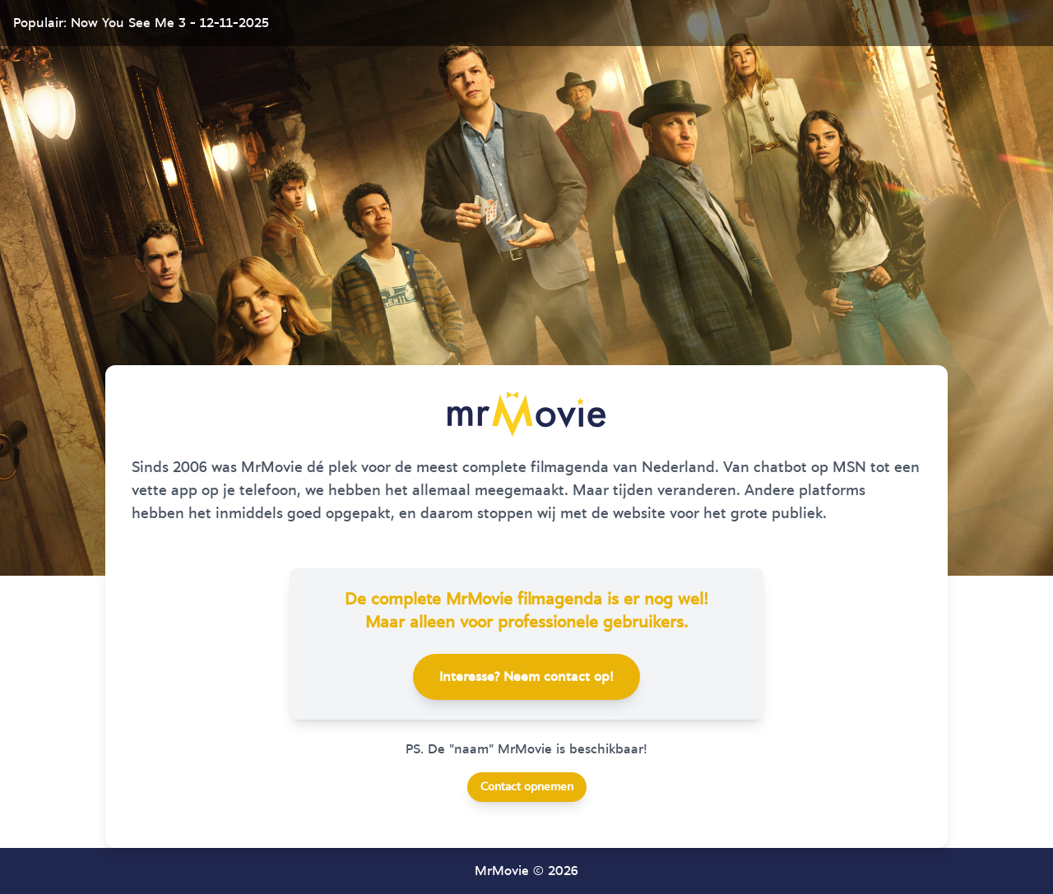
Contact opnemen (526, 787)
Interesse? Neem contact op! (526, 676)
